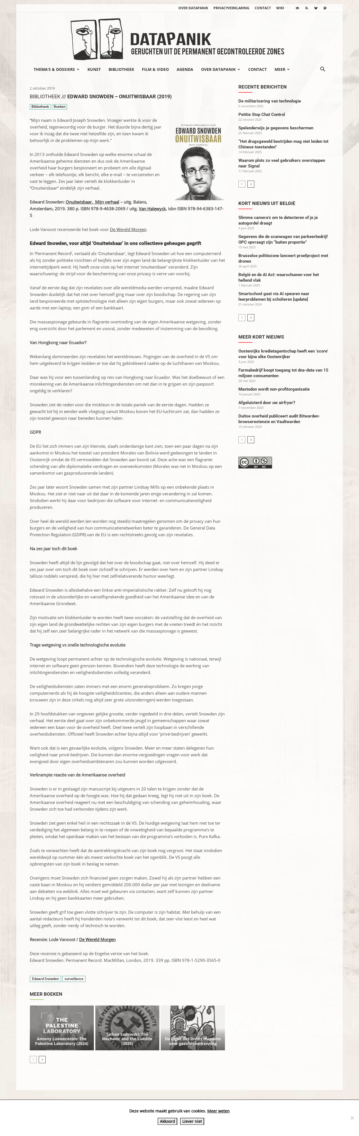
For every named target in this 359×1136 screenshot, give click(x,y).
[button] (322, 70)
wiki (280, 8)
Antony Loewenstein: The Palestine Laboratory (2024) (61, 1041)
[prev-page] (33, 1059)
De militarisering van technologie (269, 101)
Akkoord (167, 1121)
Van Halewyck (152, 208)
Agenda (185, 69)
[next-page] (42, 1059)
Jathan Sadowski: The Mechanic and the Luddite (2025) (127, 1039)
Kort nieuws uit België (266, 203)
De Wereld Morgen (128, 229)
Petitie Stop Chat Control (261, 114)
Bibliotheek (121, 69)
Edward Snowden (45, 978)
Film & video (155, 69)
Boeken (59, 106)
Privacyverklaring (231, 8)
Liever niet (192, 1121)
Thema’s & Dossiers (56, 69)
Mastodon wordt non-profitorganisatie (274, 389)
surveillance (74, 978)
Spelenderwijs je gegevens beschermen (275, 127)
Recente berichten (262, 87)
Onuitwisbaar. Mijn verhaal (92, 202)
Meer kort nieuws (261, 337)
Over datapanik (193, 8)
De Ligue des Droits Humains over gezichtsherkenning (193, 1041)
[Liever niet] (352, 1118)
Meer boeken (46, 994)
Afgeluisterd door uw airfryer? (266, 402)
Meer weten (218, 1111)
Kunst (94, 69)
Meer (282, 69)
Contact (263, 8)
